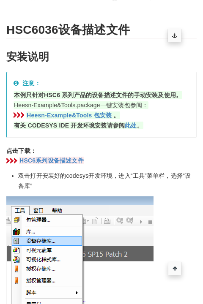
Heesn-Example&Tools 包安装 (69, 115)
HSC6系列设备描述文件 (51, 160)
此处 (131, 125)
